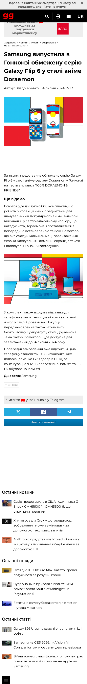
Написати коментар (43, 422)
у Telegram (56, 400)
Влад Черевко (27, 88)
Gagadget (8, 15)
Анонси (13, 384)
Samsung (29, 376)
